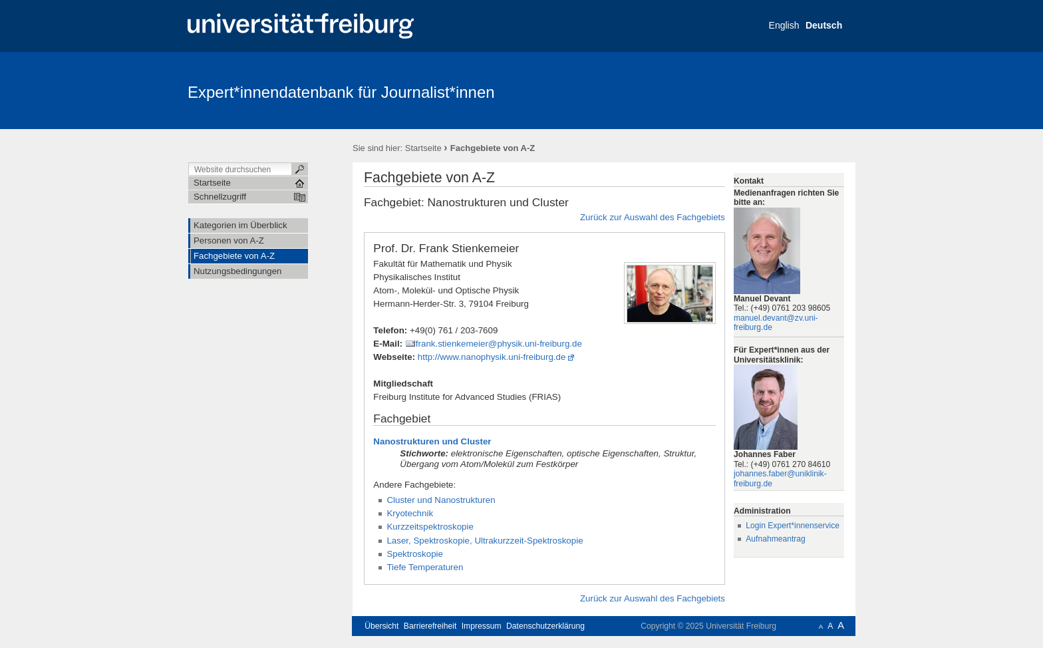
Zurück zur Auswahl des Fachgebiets (652, 217)
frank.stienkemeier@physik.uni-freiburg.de (499, 344)
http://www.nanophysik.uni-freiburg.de (492, 357)
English (784, 25)
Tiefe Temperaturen (424, 567)
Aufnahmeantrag (776, 539)
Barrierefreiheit (430, 626)
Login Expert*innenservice (792, 525)
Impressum (482, 626)
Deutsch (824, 25)
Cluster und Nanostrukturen (440, 500)
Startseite (423, 148)
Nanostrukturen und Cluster (432, 441)
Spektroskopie (414, 554)
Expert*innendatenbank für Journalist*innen (341, 92)
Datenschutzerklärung (545, 626)
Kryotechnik (409, 513)
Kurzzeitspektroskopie (430, 527)
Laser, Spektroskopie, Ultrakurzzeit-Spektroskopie (484, 541)
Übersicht (381, 626)
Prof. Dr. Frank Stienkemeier (446, 248)
